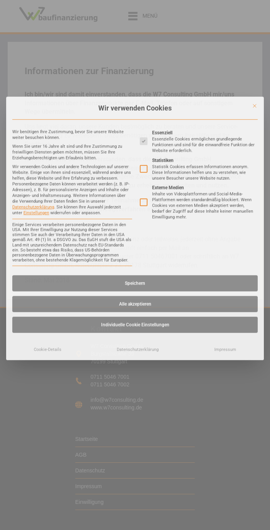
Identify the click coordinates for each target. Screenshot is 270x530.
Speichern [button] (135, 208)
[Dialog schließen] (254, 31)
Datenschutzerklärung (33, 131)
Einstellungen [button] (36, 137)
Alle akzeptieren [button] (135, 229)
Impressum (225, 274)
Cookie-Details (47, 274)
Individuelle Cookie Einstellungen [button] (135, 249)
